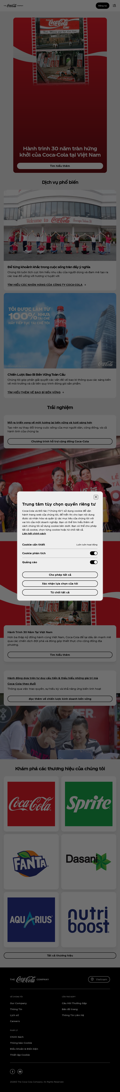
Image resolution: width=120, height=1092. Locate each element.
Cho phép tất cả (60, 574)
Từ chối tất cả (60, 592)
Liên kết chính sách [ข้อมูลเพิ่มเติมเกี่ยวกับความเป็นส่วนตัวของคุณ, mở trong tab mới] (34, 533)
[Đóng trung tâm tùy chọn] (96, 497)
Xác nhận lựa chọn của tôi (60, 583)
